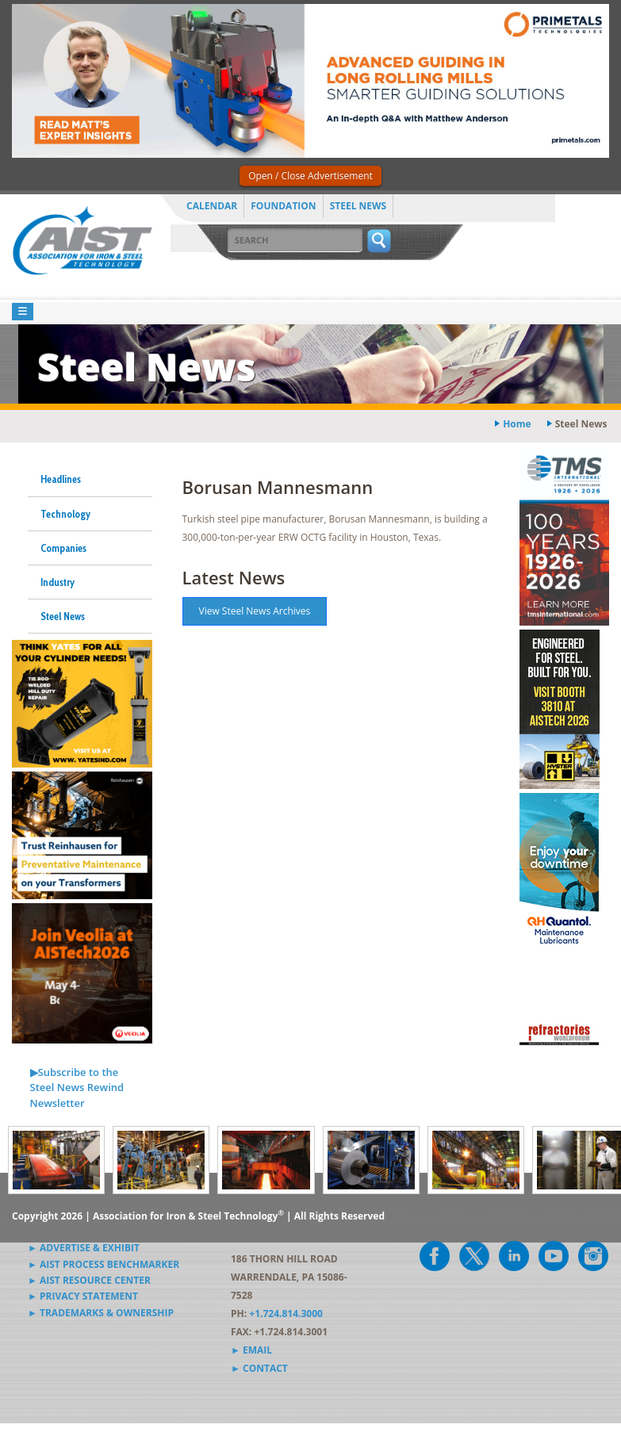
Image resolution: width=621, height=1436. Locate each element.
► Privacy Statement (83, 1296)
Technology (65, 513)
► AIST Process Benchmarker (103, 1264)
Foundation (283, 206)
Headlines (60, 479)
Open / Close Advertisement (310, 175)
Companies (63, 548)
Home (517, 424)
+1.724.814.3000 (286, 1313)
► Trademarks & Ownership (101, 1312)
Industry (57, 582)
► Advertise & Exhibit (84, 1247)
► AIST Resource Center (89, 1280)
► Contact (259, 1368)
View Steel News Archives (255, 611)
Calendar (211, 206)
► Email (251, 1350)
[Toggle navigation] (22, 312)
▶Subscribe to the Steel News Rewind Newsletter (77, 1087)
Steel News (358, 206)
